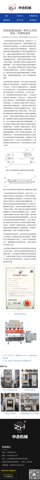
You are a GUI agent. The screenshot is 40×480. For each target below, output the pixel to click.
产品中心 (20, 16)
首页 (6, 16)
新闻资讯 (6, 20)
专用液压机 (33, 16)
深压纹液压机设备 (20, 314)
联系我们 (33, 20)
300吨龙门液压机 (10, 413)
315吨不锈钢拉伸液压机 (10, 390)
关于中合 (20, 20)
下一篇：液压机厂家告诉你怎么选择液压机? (16, 361)
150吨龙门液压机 (30, 390)
